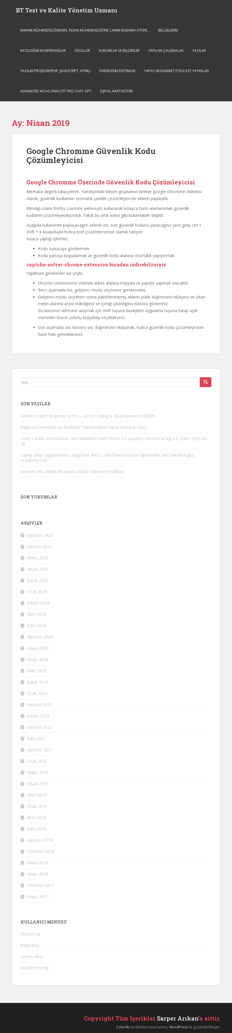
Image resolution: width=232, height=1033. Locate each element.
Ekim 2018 (36, 817)
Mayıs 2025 (37, 558)
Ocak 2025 (37, 591)
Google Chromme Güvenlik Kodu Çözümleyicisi (90, 155)
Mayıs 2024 (37, 648)
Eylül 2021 (36, 738)
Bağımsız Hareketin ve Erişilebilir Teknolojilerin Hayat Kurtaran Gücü (84, 427)
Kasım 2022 (38, 716)
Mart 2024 (36, 670)
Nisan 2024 (37, 659)
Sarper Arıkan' (178, 1018)
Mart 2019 (36, 795)
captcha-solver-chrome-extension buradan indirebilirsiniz (96, 264)
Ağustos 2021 (40, 749)
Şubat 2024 (37, 682)
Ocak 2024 (37, 693)
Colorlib (123, 1027)
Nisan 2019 (37, 783)
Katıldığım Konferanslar (43, 50)
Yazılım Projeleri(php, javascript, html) (55, 70)
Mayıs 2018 (37, 862)
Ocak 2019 (37, 806)
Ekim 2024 (36, 614)
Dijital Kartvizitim (116, 91)
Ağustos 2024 (40, 637)
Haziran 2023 (39, 704)
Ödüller (82, 50)
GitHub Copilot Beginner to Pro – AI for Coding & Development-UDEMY (88, 416)
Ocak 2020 (37, 761)
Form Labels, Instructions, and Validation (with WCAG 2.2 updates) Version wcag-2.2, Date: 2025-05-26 (114, 441)
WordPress (178, 1027)
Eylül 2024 (36, 625)
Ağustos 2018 (40, 840)
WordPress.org (34, 967)
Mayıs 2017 (37, 896)
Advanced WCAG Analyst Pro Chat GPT (55, 91)
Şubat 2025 (37, 580)
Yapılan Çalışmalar (166, 50)
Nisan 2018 (37, 874)
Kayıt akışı (30, 945)
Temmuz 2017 (40, 885)
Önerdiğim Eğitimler (117, 70)
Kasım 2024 (38, 603)
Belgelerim (168, 30)
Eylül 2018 (36, 828)
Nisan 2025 (37, 569)
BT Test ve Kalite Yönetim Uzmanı (66, 10)
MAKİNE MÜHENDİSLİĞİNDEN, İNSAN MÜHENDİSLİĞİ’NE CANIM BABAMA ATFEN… (85, 30)
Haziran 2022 (39, 727)
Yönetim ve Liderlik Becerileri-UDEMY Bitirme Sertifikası (72, 471)
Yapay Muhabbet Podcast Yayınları (176, 70)
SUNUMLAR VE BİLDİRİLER (119, 50)
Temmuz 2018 (40, 851)
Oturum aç (31, 934)
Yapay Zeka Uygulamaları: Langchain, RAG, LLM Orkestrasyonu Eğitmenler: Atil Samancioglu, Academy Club (107, 457)
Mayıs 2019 (37, 772)
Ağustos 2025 (40, 535)
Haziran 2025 (39, 546)
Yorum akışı (31, 956)
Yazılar (199, 50)
